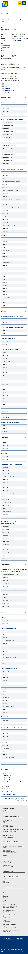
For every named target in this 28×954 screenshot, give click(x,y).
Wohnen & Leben (6, 814)
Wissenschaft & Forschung (8, 826)
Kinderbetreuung (6, 848)
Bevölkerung (7, 84)
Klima (4, 893)
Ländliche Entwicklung (7, 883)
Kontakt (18, 940)
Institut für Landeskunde (7, 824)
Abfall (4, 891)
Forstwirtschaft (6, 880)
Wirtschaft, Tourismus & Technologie (10, 932)
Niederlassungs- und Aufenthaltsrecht (10, 852)
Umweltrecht (5, 899)
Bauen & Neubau (6, 810)
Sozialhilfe (5, 867)
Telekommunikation (6, 832)
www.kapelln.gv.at (17, 40)
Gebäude (6, 88)
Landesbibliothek (6, 822)
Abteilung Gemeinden (9, 777)
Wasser (4, 901)
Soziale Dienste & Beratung (8, 866)
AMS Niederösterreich (9, 775)
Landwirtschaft (6, 882)
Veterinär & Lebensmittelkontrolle (9, 885)
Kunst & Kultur (6, 873)
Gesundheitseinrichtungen (8, 862)
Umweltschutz (5, 900)
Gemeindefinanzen (8, 90)
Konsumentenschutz (7, 850)
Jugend (4, 847)
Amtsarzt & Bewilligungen (8, 861)
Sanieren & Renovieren (7, 812)
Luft (3, 895)
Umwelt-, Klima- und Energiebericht (10, 890)
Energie (4, 892)
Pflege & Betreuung (6, 865)
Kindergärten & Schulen (7, 820)
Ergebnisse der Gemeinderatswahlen (13, 20)
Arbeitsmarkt (5, 926)
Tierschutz (5, 855)
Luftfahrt (4, 916)
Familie (5, 92)
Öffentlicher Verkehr (7, 919)
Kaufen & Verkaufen (7, 811)
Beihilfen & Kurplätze (7, 869)
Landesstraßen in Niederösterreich (10, 908)
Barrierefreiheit (9, 938)
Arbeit (5, 86)
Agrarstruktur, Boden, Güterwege (9, 878)
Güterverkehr (5, 912)
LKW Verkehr (5, 915)
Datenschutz (20, 938)
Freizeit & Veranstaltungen (8, 837)
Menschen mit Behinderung (8, 851)
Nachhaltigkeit (5, 896)
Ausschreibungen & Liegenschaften (10, 927)
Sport (4, 839)
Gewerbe (4, 929)
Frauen (4, 845)
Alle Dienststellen (9, 791)
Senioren (4, 854)
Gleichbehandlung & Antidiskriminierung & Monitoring (13, 846)
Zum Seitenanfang (21, 800)
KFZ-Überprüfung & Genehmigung (9, 914)
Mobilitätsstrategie (6, 917)
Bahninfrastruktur (6, 911)
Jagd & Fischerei (6, 881)
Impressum (10, 940)
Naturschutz (5, 897)
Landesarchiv (5, 821)
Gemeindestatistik (8, 22)
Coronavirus (5, 860)
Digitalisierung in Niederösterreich (9, 831)
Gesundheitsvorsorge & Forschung (10, 864)
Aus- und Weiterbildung (7, 819)
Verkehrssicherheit (6, 921)
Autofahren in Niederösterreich (9, 910)
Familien (4, 843)
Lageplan (6, 786)
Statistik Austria (8, 773)
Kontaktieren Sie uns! (10, 794)
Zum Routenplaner (9, 789)
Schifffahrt (5, 920)
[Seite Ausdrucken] (2, 952)
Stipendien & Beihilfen (7, 825)
